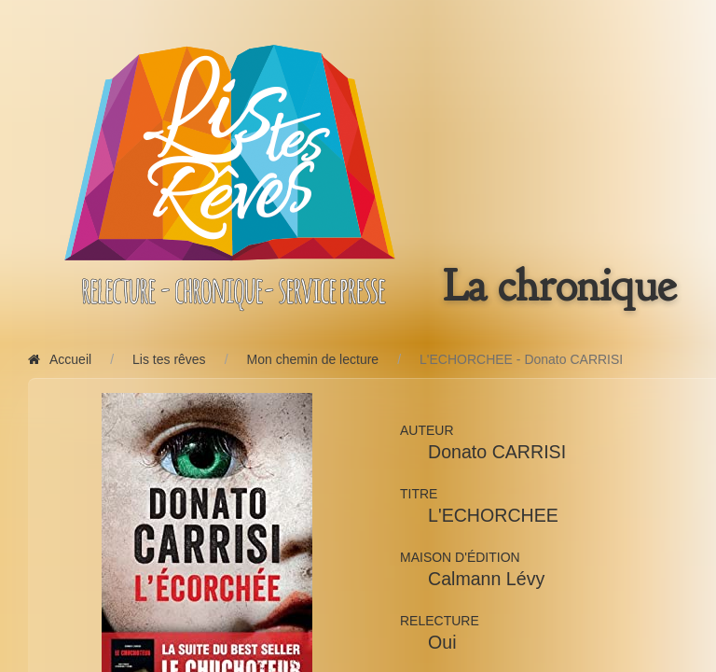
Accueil (59, 359)
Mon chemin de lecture (313, 359)
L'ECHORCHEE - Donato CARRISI (521, 359)
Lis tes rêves (169, 359)
